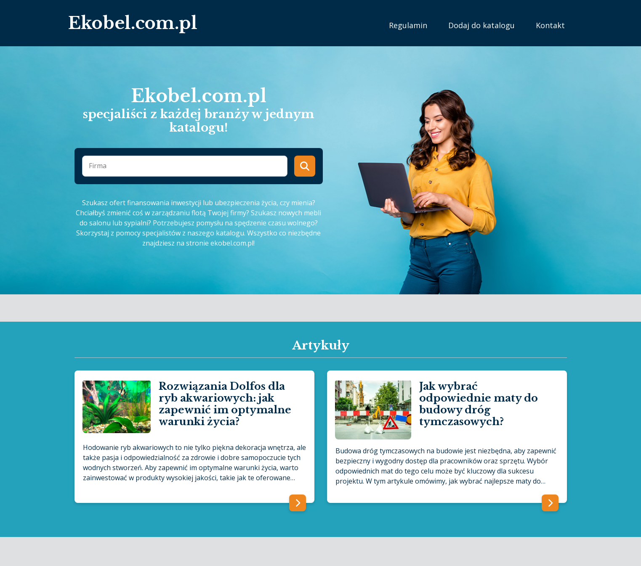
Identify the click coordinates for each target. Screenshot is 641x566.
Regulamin (408, 25)
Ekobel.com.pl (132, 23)
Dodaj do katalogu (481, 25)
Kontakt (550, 25)
